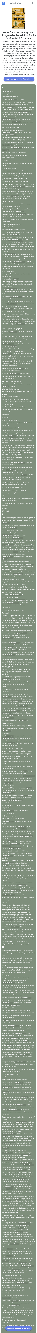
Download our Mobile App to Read (19, 79)
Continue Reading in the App (18, 1328)
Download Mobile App (13, 3)
